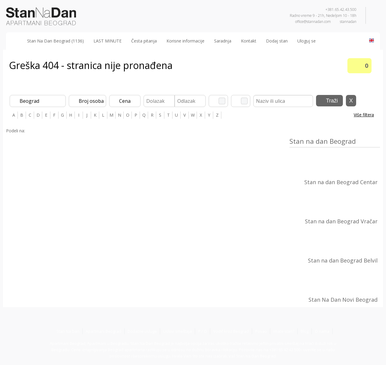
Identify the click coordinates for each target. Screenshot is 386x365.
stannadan (348, 21)
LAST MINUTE (107, 41)
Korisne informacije (185, 41)
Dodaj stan (277, 41)
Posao (261, 331)
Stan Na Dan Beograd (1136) (55, 41)
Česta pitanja (144, 41)
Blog (304, 331)
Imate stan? (283, 331)
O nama (322, 331)
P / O (202, 331)
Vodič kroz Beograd (231, 331)
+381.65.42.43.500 (340, 9)
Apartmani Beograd (103, 331)
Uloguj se (306, 41)
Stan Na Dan (67, 331)
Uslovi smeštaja (177, 331)
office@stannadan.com (313, 21)
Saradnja (222, 41)
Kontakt (248, 41)
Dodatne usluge (142, 331)
